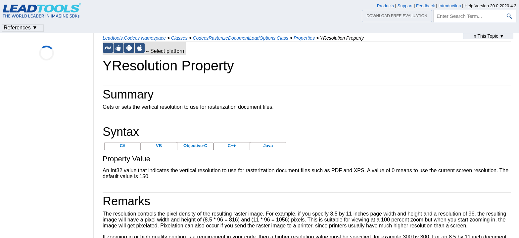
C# (122, 145)
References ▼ (20, 27)
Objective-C (195, 145)
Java (268, 145)
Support (405, 5)
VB (159, 145)
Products (385, 5)
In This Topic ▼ (488, 36)
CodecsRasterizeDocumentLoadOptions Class (240, 38)
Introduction (450, 5)
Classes (179, 38)
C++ (232, 145)
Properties (304, 38)
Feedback (425, 5)
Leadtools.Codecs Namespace (134, 38)
